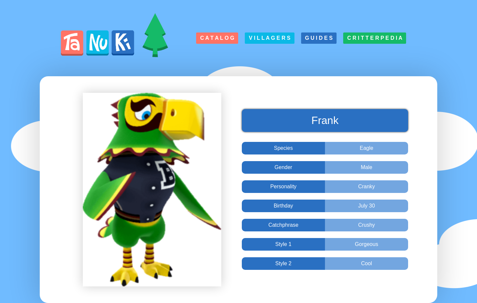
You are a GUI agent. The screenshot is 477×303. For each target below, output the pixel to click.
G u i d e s (319, 38)
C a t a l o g (217, 38)
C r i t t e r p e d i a (374, 38)
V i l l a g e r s (269, 38)
